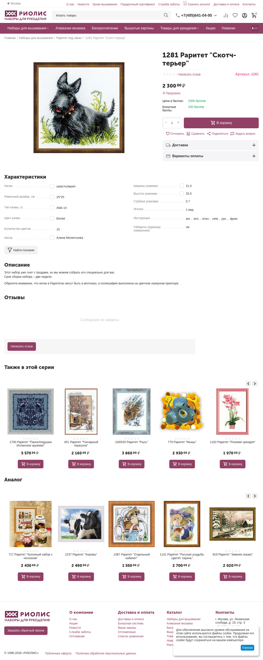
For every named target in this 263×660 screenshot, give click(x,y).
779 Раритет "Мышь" (232, 442)
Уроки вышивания (104, 4)
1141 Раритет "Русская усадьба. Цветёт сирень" (232, 556)
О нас (70, 4)
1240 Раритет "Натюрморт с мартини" (30, 556)
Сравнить (195, 133)
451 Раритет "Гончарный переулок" (131, 443)
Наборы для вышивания (184, 619)
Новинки (172, 640)
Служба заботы (169, 4)
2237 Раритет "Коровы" (132, 554)
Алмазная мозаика (180, 623)
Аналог (13, 479)
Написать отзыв (189, 74)
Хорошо (247, 647)
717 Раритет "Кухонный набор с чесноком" (81, 556)
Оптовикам (77, 636)
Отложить (175, 133)
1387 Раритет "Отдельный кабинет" (182, 556)
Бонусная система (130, 623)
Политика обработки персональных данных (106, 653)
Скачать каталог (199, 4)
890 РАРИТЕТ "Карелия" (30, 442)
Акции (73, 623)
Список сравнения (130, 636)
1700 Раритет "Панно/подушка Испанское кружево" (81, 443)
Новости (83, 4)
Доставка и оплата (226, 4)
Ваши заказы (127, 627)
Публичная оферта (58, 653)
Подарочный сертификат (137, 4)
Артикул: (242, 74)
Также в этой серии (29, 367)
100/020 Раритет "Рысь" (182, 442)
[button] (217, 133)
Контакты (249, 4)
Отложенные (127, 632)
